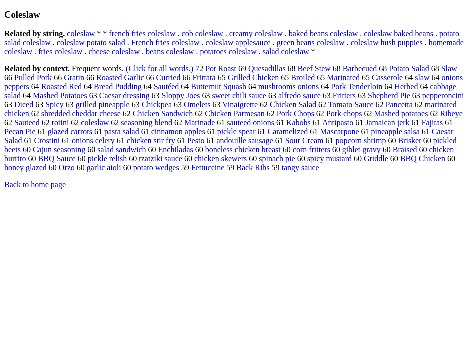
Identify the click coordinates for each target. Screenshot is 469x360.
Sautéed (166, 86)
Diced (23, 104)
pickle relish (107, 158)
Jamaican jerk (387, 122)
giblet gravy (361, 150)
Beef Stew (314, 68)
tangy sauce (300, 168)
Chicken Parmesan (235, 114)
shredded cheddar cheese (81, 114)
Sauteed (27, 122)
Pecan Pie (20, 132)
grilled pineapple (103, 104)
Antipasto (337, 122)
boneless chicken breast (243, 150)
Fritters (344, 96)
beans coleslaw (170, 52)
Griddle (376, 158)
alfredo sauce (299, 96)
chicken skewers (220, 158)
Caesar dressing (124, 96)
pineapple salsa (395, 132)
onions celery (93, 140)
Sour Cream (304, 140)
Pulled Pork (33, 78)
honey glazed (25, 168)
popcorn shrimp (361, 140)
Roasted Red (61, 86)
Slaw (449, 68)
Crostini (47, 140)
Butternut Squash (218, 86)
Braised (405, 150)
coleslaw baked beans (398, 34)
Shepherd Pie (389, 96)
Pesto (196, 140)
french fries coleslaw (142, 34)
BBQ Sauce (57, 158)
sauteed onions (250, 122)
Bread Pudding (118, 86)
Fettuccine (208, 168)
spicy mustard (329, 158)
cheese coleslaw (114, 52)
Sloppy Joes (181, 96)
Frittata (203, 78)
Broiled (303, 78)
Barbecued (360, 68)
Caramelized (288, 132)
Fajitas (432, 122)
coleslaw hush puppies (387, 42)
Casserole (387, 78)
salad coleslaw (286, 52)
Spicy (54, 104)
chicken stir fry (151, 140)
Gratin (74, 78)
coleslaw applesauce (238, 42)
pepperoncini (443, 96)
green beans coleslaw (311, 42)
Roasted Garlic (120, 78)
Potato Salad (409, 68)
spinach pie (277, 158)
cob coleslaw (202, 34)
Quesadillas (267, 68)
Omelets (197, 104)
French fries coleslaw (165, 42)
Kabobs (298, 122)
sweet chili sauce (239, 96)
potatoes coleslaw (228, 52)
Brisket (409, 140)
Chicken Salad (293, 104)
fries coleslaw (60, 52)
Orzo (67, 168)
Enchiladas (175, 150)
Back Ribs (252, 168)
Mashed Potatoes (60, 96)
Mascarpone (339, 132)
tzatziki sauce (160, 158)
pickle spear (236, 132)
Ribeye (451, 114)
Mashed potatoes (401, 114)
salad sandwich (121, 150)
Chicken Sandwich (163, 114)
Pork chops (344, 114)
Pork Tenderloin (356, 86)
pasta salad (121, 132)
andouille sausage (244, 140)
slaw (422, 78)
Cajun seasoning (59, 150)
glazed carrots (70, 132)
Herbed (406, 86)
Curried (168, 78)
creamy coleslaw (256, 34)
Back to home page (35, 184)
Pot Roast (220, 68)
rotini (60, 122)
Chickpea (157, 104)
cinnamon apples (178, 132)
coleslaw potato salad (91, 42)
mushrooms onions (288, 86)
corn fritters (311, 150)
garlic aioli (104, 168)
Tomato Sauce (351, 104)
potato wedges (156, 168)
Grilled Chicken (253, 78)
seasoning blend (146, 122)
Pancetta (399, 104)
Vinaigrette (240, 104)
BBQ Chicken (422, 158)
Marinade (199, 122)
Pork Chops (295, 114)
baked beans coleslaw (323, 34)
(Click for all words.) (159, 68)
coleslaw (81, 34)
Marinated (343, 78)
